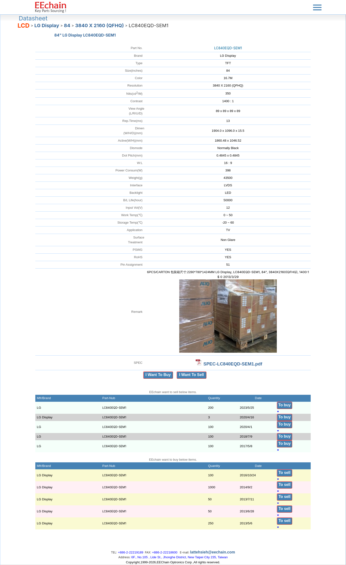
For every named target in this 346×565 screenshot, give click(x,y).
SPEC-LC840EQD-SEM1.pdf (232, 363)
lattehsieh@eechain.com (212, 552)
